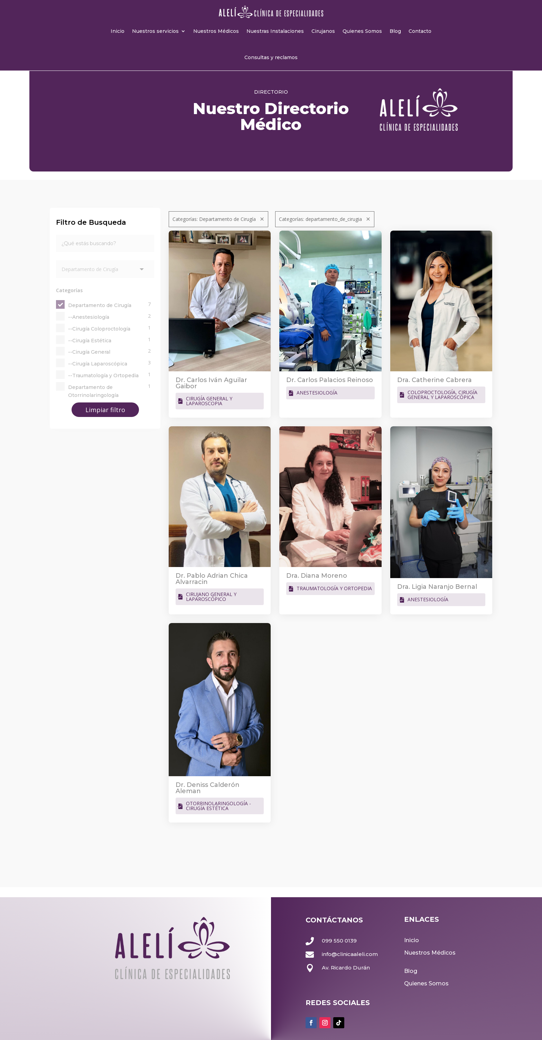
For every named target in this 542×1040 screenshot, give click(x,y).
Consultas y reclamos (271, 57)
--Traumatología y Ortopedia (103, 375)
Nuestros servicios (155, 31)
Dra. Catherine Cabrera (434, 380)
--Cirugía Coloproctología (99, 329)
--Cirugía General (89, 352)
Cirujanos (323, 31)
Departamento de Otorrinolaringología (93, 391)
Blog (395, 31)
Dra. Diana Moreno (316, 575)
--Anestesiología (88, 317)
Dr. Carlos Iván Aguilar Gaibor (211, 383)
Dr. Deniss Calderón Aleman (208, 788)
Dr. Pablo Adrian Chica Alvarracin (212, 579)
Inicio (117, 31)
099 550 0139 (339, 940)
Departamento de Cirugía (99, 305)
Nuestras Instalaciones (275, 31)
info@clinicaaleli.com (350, 954)
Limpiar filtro (105, 410)
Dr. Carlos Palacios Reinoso (329, 380)
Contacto (420, 31)
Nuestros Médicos (216, 31)
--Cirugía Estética (89, 340)
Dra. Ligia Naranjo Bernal (437, 587)
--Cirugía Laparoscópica (97, 364)
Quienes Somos (362, 31)
